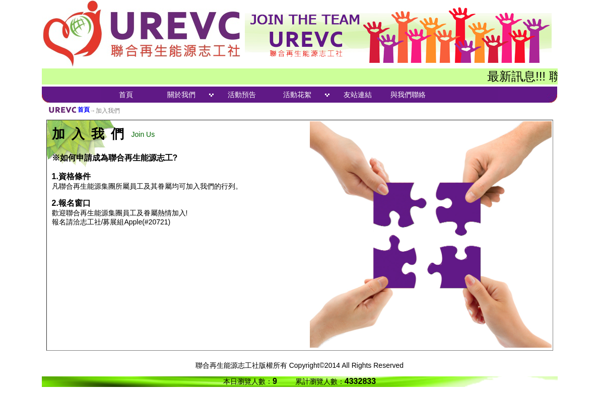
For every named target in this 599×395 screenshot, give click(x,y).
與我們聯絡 (408, 95)
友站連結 (358, 95)
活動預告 (242, 95)
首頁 (126, 95)
